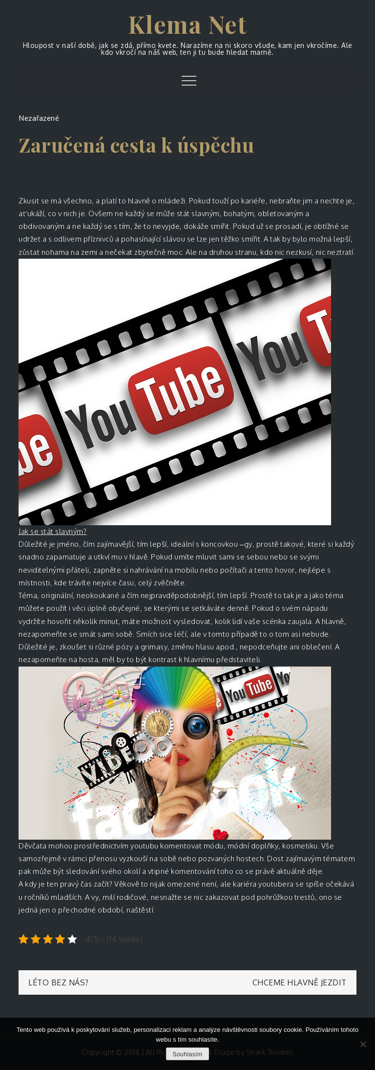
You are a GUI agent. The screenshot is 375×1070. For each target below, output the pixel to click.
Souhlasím (187, 1054)
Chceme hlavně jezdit (299, 982)
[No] (363, 1044)
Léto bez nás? (58, 982)
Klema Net (188, 24)
